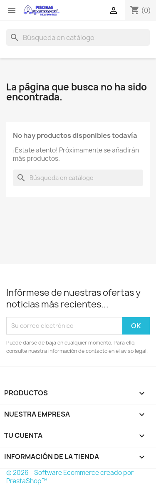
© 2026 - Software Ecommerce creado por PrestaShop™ (70, 476)
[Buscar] (78, 37)
